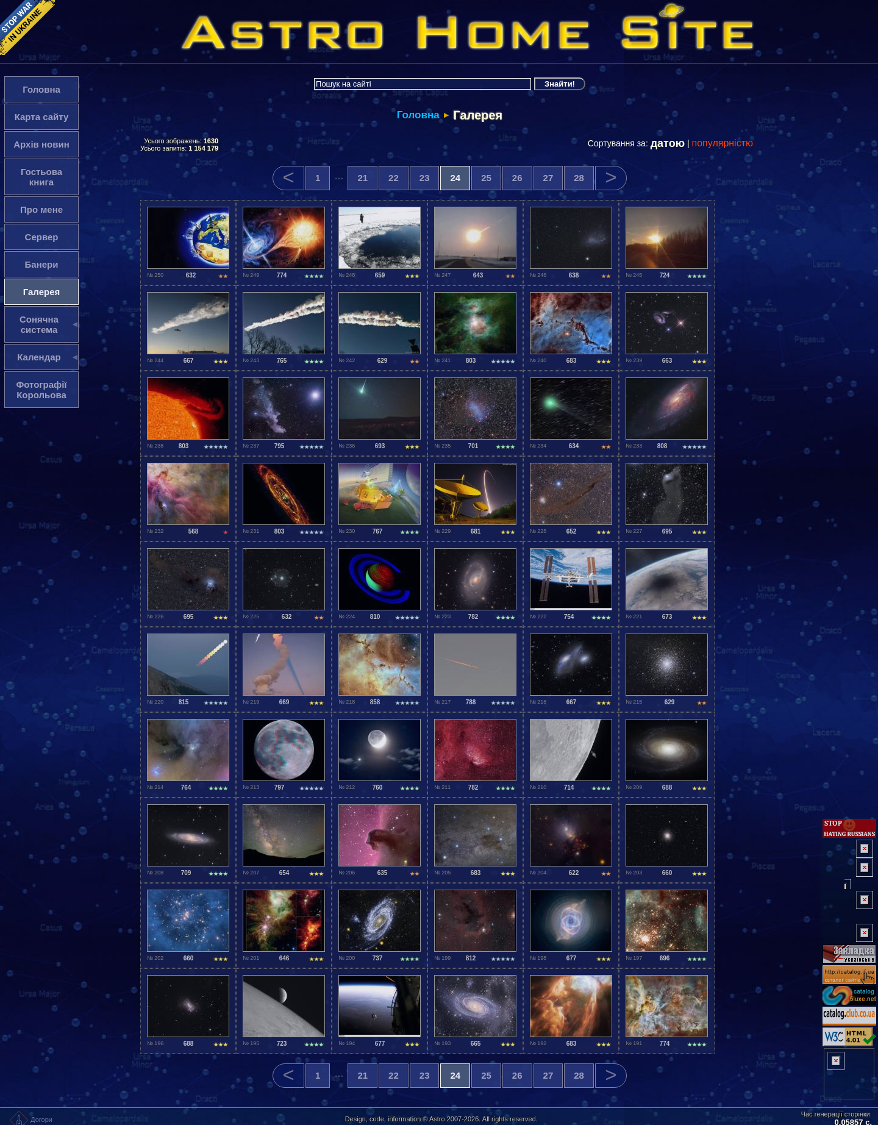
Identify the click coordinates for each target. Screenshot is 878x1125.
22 (393, 178)
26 (517, 178)
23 (424, 178)
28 (579, 178)
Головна (418, 115)
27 (548, 178)
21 (362, 178)
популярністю (723, 143)
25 (486, 178)
